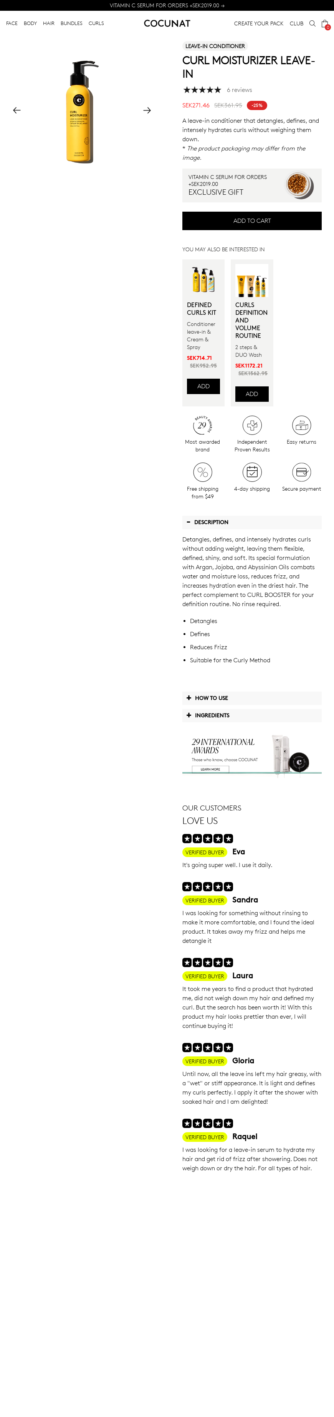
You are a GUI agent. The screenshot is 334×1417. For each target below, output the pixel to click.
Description (207, 522)
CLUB (296, 23)
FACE (12, 23)
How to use (207, 697)
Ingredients (207, 715)
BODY (30, 23)
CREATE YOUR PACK (259, 23)
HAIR (49, 23)
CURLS (96, 23)
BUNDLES (72, 23)
